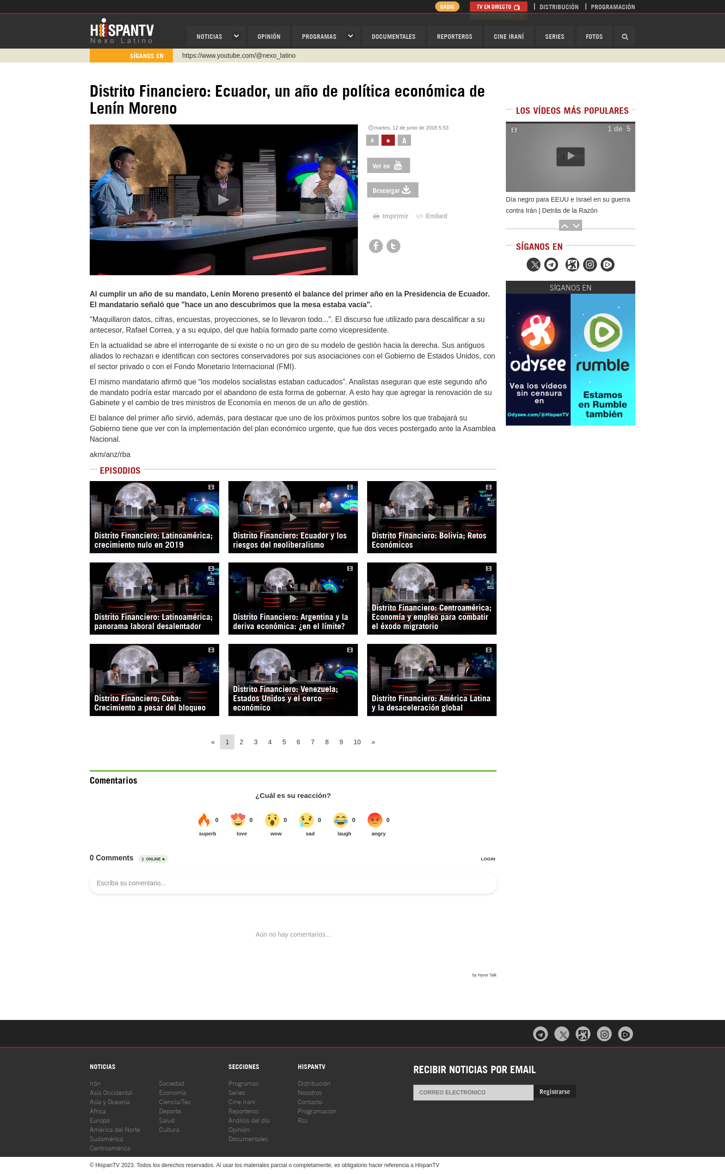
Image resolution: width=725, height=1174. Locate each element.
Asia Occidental (111, 1092)
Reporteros (455, 35)
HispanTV (122, 30)
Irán (95, 1082)
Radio (445, 6)
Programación (613, 6)
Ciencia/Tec (175, 1101)
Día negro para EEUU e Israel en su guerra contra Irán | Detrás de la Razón (568, 205)
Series (555, 35)
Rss (302, 1119)
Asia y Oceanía (110, 1101)
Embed (431, 216)
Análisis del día (249, 1119)
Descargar (393, 190)
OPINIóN (269, 35)
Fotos (594, 35)
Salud (167, 1119)
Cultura (169, 1129)
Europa (100, 1119)
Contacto (310, 1101)
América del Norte (115, 1129)
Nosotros (310, 1092)
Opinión (239, 1129)
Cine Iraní (509, 35)
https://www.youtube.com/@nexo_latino (238, 55)
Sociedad (171, 1082)
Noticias (209, 35)
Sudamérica (106, 1138)
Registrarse (555, 1091)
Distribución (559, 6)
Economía (172, 1092)
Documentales (394, 35)
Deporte (170, 1110)
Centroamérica (110, 1147)
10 (357, 742)
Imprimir (390, 216)
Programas (319, 35)
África (98, 1110)
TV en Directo (499, 6)
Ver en (389, 165)
